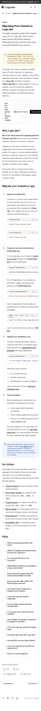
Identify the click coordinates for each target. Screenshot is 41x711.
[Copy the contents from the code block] (32, 219)
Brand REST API (11, 523)
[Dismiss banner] (38, 2)
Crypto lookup (11, 502)
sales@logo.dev (26, 446)
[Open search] (31, 7)
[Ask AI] (36, 219)
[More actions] (38, 7)
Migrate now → (33, 2)
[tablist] (18, 315)
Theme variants (12, 486)
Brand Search (11, 516)
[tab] (10, 315)
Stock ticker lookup (13, 493)
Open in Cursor (20, 112)
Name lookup (10, 509)
